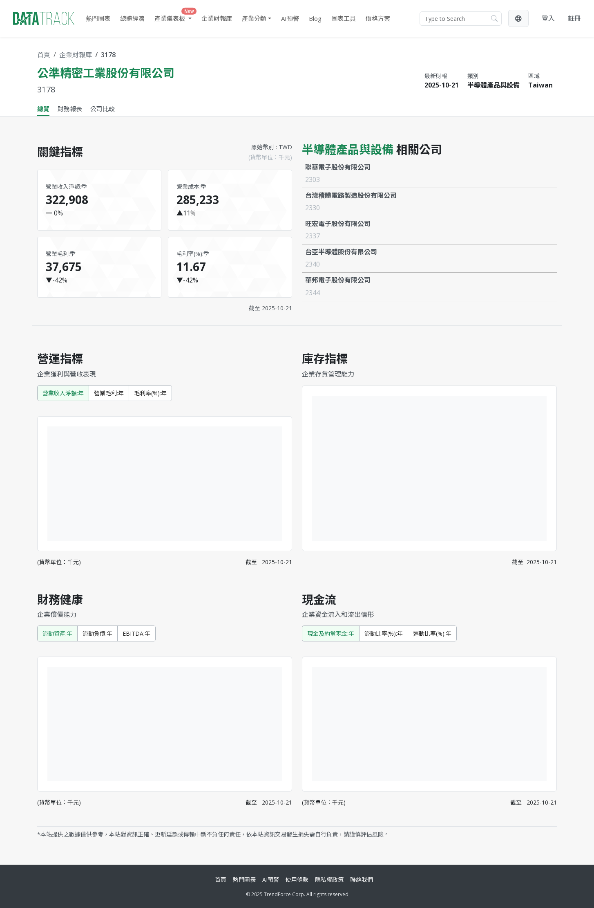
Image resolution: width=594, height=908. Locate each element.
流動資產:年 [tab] (57, 633)
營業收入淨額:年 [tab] (63, 393)
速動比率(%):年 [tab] (432, 633)
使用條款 (297, 879)
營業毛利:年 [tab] (109, 393)
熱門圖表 (98, 18)
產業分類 (254, 18)
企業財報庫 (216, 18)
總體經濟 (132, 18)
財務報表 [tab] (70, 109)
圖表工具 (343, 18)
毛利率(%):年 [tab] (150, 393)
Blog (315, 18)
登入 (548, 18)
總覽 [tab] (43, 109)
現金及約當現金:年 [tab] (330, 633)
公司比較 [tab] (102, 109)
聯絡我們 (361, 879)
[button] (518, 18)
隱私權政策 (329, 879)
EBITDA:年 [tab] (136, 633)
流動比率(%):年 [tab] (383, 633)
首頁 (43, 54)
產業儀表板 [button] (174, 16)
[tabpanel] (297, 487)
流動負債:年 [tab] (97, 633)
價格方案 (378, 18)
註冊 (574, 18)
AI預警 (290, 18)
